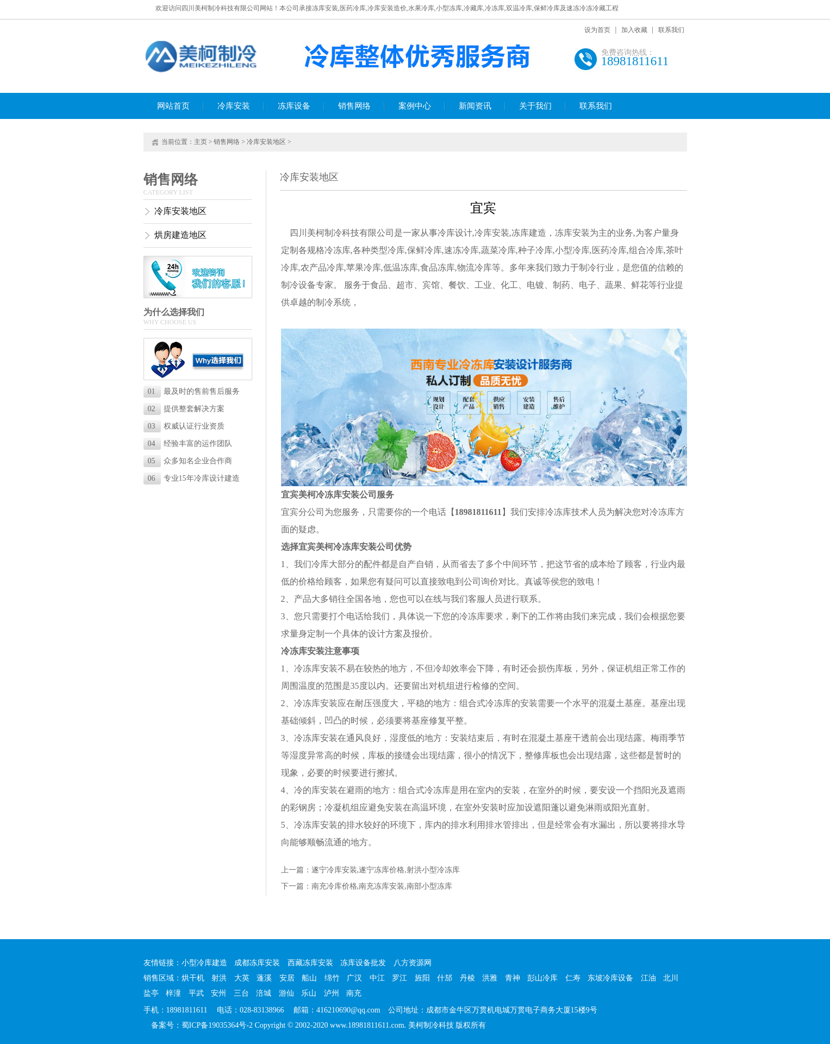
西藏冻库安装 (310, 963)
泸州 (331, 993)
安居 (287, 978)
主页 (200, 142)
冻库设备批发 (363, 963)
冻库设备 (294, 106)
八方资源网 (413, 963)
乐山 (308, 993)
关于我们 (535, 106)
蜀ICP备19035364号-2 (217, 1025)
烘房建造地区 (180, 235)
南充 (353, 993)
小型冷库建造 (204, 963)
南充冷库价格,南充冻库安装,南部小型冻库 (381, 886)
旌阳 (422, 978)
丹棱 (467, 978)
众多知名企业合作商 (190, 461)
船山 (309, 978)
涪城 (263, 993)
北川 (670, 978)
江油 (648, 978)
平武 (196, 993)
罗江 (399, 978)
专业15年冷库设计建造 (194, 478)
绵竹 (332, 978)
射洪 (219, 978)
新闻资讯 (475, 106)
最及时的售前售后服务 (194, 391)
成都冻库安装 (257, 963)
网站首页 (173, 106)
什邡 (444, 978)
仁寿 (573, 978)
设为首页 (597, 30)
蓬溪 (264, 978)
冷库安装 (233, 106)
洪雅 (489, 978)
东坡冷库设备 (610, 978)
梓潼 (173, 993)
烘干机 (193, 978)
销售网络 (354, 106)
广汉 (354, 978)
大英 (241, 978)
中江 (377, 978)
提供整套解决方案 (186, 409)
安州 (218, 993)
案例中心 (414, 106)
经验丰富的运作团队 (190, 443)
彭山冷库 (542, 978)
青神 (512, 978)
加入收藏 (634, 30)
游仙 (286, 993)
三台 (241, 993)
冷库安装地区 (266, 142)
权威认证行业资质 (186, 426)
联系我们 (671, 30)
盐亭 (151, 993)
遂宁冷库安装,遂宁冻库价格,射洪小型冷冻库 (385, 870)
